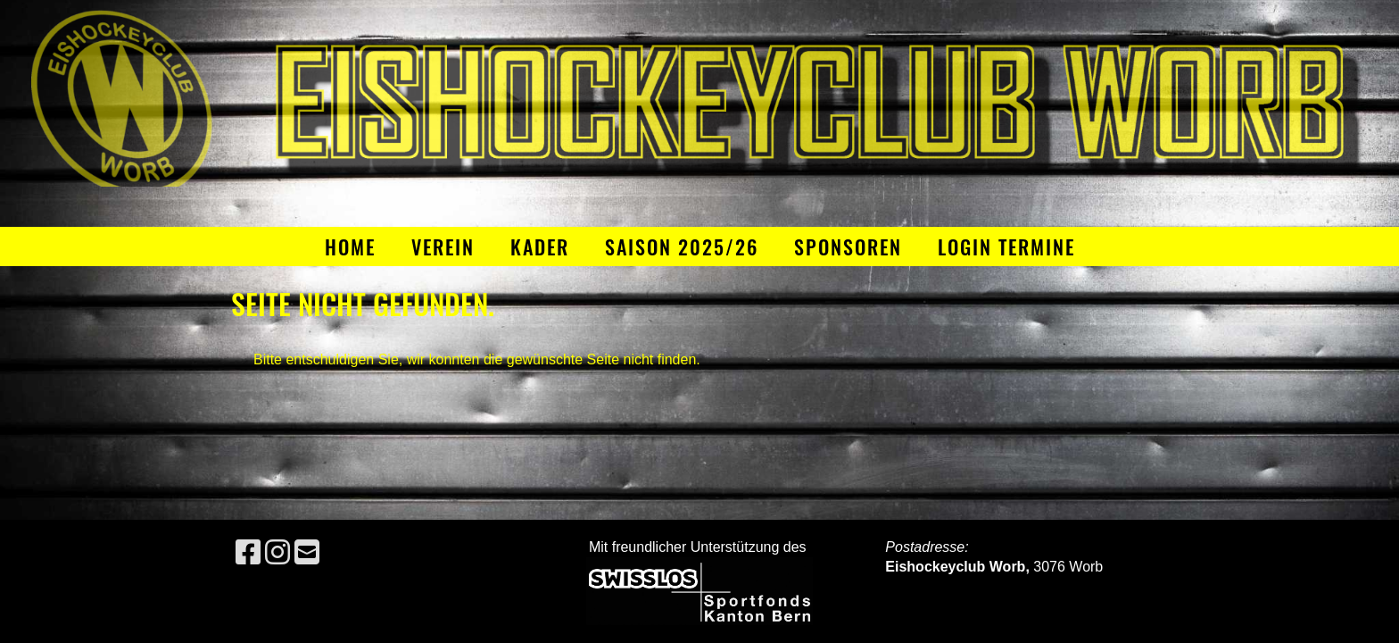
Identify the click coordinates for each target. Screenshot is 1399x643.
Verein (443, 246)
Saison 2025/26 (681, 246)
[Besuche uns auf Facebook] (248, 553)
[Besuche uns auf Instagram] (277, 553)
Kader (539, 246)
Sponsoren (848, 246)
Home (350, 246)
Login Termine (1006, 246)
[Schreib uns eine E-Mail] (306, 553)
